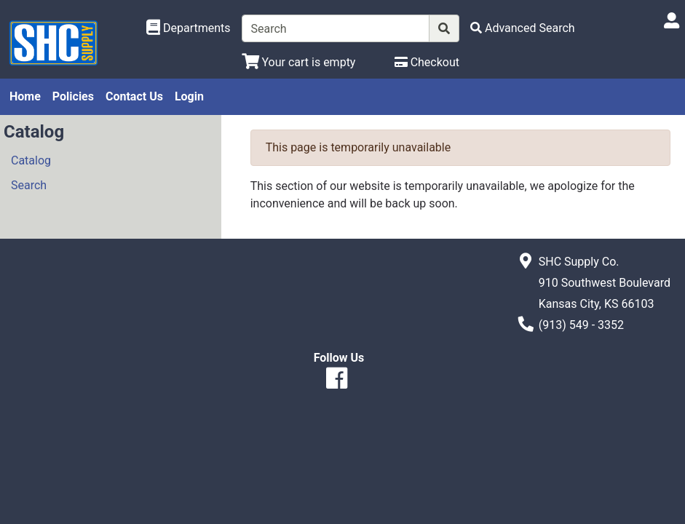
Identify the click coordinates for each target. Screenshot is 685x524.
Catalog (31, 160)
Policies (73, 96)
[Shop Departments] (188, 28)
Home (25, 96)
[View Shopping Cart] (299, 62)
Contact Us (134, 96)
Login (189, 96)
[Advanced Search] (522, 28)
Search (29, 185)
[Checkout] (427, 62)
